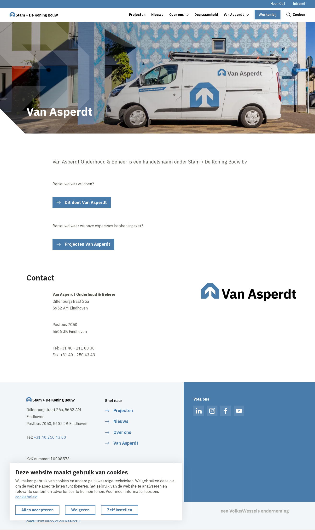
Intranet (299, 3)
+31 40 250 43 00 (50, 437)
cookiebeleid (26, 497)
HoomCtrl (278, 3)
